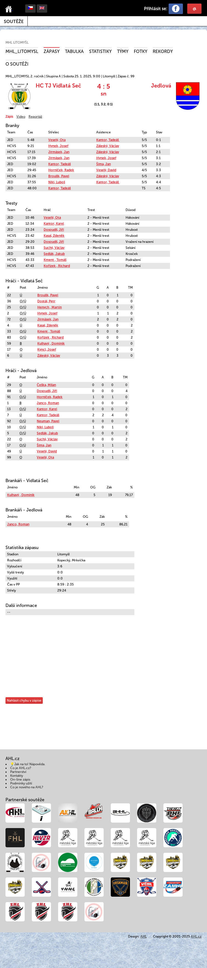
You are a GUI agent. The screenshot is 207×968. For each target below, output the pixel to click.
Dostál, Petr (46, 301)
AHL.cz (196, 936)
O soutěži (17, 64)
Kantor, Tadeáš (108, 140)
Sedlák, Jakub (54, 254)
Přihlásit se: (156, 8)
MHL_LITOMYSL (21, 51)
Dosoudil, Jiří (54, 230)
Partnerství (18, 772)
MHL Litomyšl (17, 42)
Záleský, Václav (107, 146)
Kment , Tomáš (55, 260)
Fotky (140, 51)
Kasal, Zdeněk (54, 236)
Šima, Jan (103, 164)
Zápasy (51, 51)
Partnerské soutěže (24, 799)
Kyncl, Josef (46, 349)
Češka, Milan (46, 385)
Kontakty (16, 776)
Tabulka (74, 51)
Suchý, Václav (54, 248)
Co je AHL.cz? (20, 768)
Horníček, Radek (61, 170)
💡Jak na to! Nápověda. (27, 764)
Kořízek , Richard (57, 266)
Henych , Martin (49, 307)
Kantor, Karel (54, 224)
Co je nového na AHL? (26, 787)
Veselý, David (106, 170)
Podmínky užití (21, 783)
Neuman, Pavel (48, 421)
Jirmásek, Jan (58, 152)
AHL (143, 936)
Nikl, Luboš (56, 182)
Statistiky (100, 51)
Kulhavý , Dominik (51, 343)
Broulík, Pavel (58, 176)
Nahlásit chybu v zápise (24, 700)
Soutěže (14, 21)
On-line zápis (20, 779)
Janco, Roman (48, 403)
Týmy (122, 51)
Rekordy (163, 51)
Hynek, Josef (58, 146)
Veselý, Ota (57, 140)
